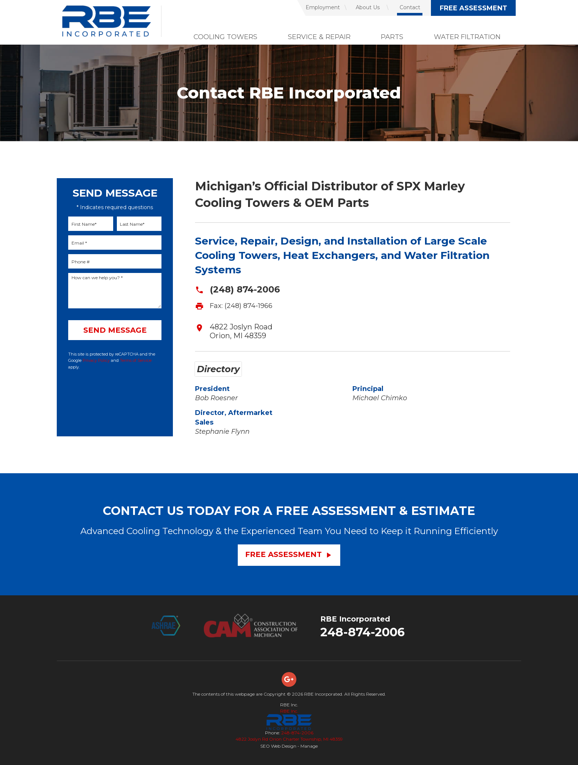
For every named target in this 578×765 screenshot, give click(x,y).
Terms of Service (136, 360)
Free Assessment (473, 8)
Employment (323, 7)
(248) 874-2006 (245, 289)
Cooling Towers (225, 37)
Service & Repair (319, 37)
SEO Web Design (278, 746)
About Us (368, 7)
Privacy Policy (96, 360)
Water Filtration (467, 37)
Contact (410, 7)
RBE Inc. (289, 711)
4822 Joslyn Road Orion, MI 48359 (241, 331)
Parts (392, 37)
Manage (309, 746)
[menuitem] (319, 8)
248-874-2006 (362, 632)
